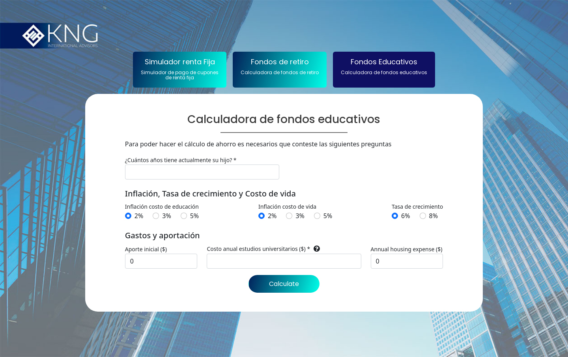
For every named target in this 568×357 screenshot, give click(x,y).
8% (433, 215)
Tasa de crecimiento (417, 206)
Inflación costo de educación (162, 206)
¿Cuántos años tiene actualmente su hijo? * (181, 160)
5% (194, 215)
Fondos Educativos (384, 66)
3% (166, 215)
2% (139, 215)
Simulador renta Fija (180, 69)
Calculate (284, 283)
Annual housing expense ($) (407, 249)
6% (405, 215)
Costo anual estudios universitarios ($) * (258, 248)
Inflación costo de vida (287, 206)
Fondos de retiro (280, 66)
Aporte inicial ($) (146, 249)
